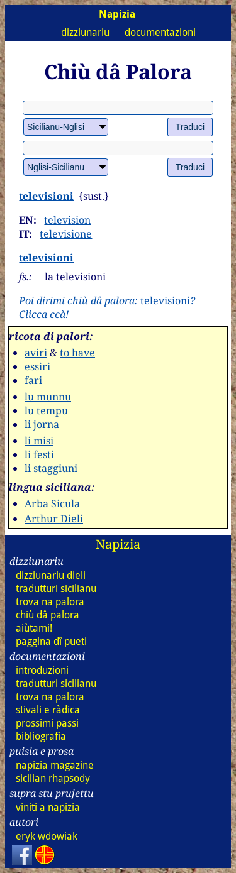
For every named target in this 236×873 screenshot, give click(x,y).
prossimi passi (47, 723)
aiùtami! (34, 628)
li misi (39, 440)
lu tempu (46, 410)
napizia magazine (55, 765)
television (67, 220)
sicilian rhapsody (53, 778)
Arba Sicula (52, 503)
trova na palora (50, 602)
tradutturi (56, 589)
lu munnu (48, 397)
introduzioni (42, 670)
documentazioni (160, 32)
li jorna (42, 424)
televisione (66, 234)
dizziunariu (85, 32)
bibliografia (41, 736)
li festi (39, 454)
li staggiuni (51, 468)
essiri (37, 366)
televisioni (46, 196)
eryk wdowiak (46, 836)
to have (77, 353)
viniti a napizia (48, 807)
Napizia (118, 543)
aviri (36, 353)
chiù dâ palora (47, 615)
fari (33, 380)
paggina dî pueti (51, 641)
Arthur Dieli (54, 518)
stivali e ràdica (48, 710)
